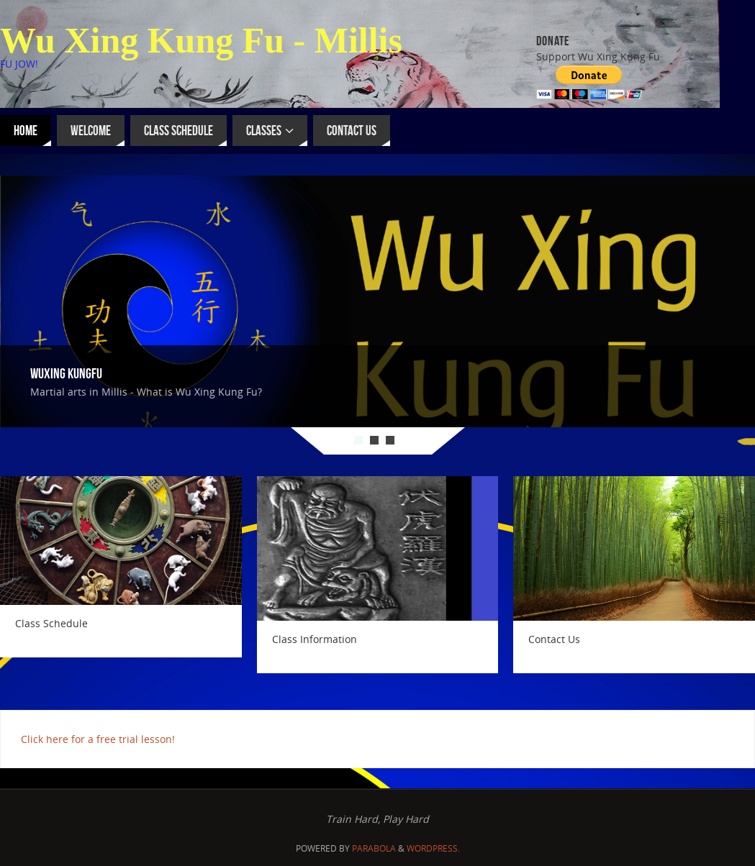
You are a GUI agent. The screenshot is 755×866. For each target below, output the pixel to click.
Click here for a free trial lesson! (98, 739)
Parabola (374, 848)
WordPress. (433, 848)
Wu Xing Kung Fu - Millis (201, 40)
